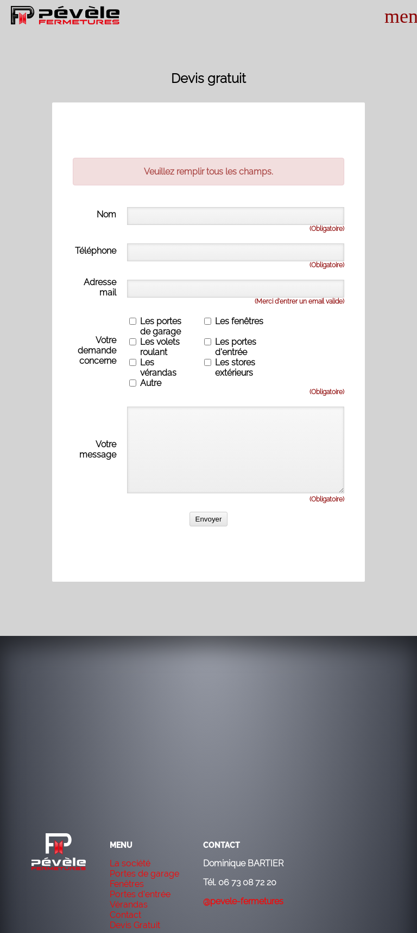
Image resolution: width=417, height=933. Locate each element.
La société (130, 863)
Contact (125, 915)
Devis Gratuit (135, 925)
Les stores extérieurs (235, 367)
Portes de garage (144, 873)
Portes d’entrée (140, 894)
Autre (150, 383)
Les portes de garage (160, 326)
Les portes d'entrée (235, 347)
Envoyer (208, 519)
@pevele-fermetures (243, 901)
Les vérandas (158, 367)
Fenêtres (127, 884)
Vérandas (129, 904)
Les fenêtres (239, 321)
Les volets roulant (160, 347)
